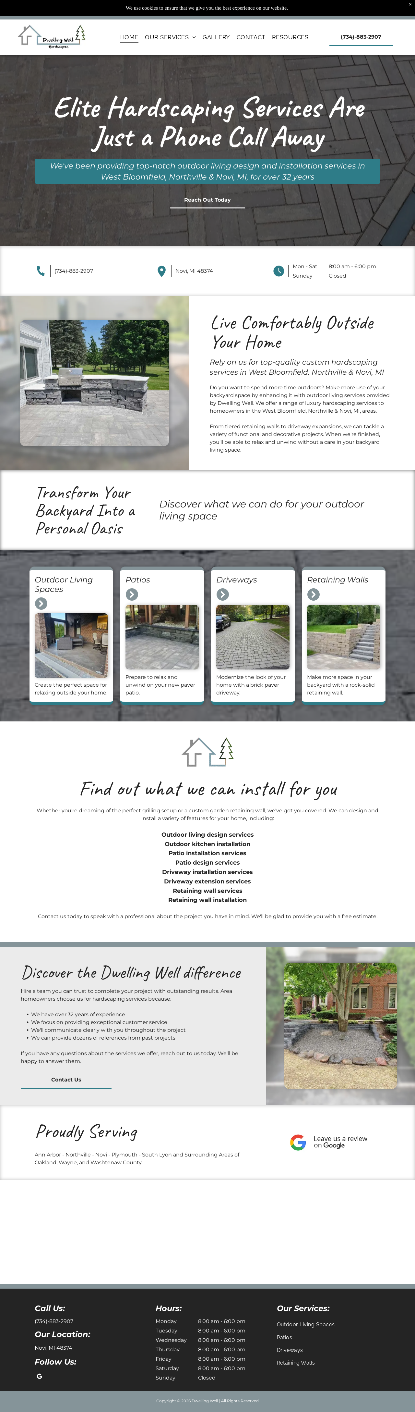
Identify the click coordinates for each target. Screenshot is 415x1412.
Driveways (236, 579)
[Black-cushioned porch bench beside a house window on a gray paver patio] (363, 1232)
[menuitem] (129, 37)
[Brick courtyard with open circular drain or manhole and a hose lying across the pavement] (156, 1232)
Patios (137, 579)
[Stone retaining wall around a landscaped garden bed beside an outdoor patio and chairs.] (52, 1232)
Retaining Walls (337, 579)
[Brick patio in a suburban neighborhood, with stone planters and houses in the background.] (259, 1232)
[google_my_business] (39, 1377)
